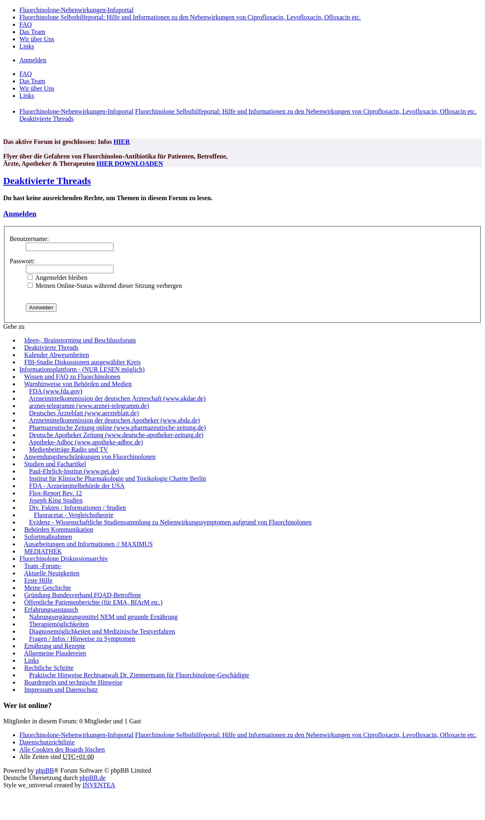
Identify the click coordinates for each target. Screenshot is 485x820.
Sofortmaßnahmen (48, 536)
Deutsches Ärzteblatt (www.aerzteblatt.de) (84, 413)
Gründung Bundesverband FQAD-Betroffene (82, 595)
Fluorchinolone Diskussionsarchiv (63, 558)
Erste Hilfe (38, 580)
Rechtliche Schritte (48, 667)
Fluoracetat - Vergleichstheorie (73, 514)
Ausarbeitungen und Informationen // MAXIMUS (88, 544)
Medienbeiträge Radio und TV (68, 449)
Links (31, 660)
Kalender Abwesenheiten (56, 354)
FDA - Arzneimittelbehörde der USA (76, 485)
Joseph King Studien (55, 500)
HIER (121, 141)
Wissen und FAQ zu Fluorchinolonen (72, 376)
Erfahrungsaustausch (51, 609)
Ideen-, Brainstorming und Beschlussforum (80, 340)
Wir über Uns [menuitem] (36, 39)
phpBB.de (92, 777)
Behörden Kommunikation (58, 529)
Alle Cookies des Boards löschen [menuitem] (62, 749)
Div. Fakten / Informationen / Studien (77, 507)
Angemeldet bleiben (57, 277)
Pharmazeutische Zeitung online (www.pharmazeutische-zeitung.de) (117, 427)
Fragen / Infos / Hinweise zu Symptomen (82, 638)
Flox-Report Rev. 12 (55, 493)
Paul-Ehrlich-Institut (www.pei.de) (74, 471)
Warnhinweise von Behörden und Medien (78, 383)
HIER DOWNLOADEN (130, 163)
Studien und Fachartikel (55, 464)
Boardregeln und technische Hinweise (73, 682)
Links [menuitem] (26, 46)
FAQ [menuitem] (25, 24)
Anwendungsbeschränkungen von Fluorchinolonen (89, 456)
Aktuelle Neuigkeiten (51, 573)
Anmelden (19, 213)
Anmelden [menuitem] (32, 60)
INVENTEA (98, 785)
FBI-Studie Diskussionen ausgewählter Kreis (82, 362)
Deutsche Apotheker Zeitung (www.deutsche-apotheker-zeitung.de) (116, 434)
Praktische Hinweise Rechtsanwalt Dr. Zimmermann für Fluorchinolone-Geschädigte (139, 675)
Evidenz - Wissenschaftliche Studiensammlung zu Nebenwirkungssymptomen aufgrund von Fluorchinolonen (170, 522)
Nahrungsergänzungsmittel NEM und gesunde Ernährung (103, 616)
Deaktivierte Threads (47, 180)
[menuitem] (47, 742)
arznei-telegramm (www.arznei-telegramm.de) (89, 405)
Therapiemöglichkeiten (59, 624)
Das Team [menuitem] (32, 31)
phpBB (45, 770)
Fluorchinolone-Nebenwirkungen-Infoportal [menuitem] (76, 9)
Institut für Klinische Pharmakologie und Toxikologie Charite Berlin (117, 478)
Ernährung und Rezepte (54, 645)
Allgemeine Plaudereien (55, 653)
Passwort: (22, 261)
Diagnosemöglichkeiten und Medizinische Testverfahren (102, 631)
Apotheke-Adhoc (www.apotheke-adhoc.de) (86, 442)
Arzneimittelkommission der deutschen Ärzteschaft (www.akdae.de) (117, 398)
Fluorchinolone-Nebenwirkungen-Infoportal (76, 734)
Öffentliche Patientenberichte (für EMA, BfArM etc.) (93, 602)
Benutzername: (29, 238)
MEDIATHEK (43, 551)
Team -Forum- (43, 565)
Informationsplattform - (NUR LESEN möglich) (82, 369)
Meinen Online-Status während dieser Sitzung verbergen (104, 285)
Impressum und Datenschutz (61, 689)
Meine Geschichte (47, 587)
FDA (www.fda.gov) (55, 391)
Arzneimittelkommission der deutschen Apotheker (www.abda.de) (114, 420)
